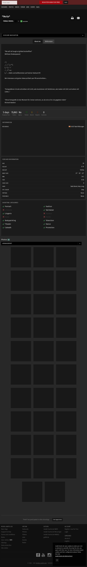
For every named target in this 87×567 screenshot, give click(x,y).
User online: (6, 540)
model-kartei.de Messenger (53, 532)
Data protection (6, 545)
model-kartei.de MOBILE (51, 534)
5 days (6, 113)
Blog (37, 7)
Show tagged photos (57, 519)
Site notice (4, 548)
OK (57, 560)
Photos (11, 7)
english (67, 541)
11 (26, 113)
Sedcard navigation (10, 35)
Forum (23, 7)
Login (65, 2)
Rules (3, 537)
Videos (17, 7)
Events (33, 7)
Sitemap (3, 543)
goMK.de (46, 537)
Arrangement (7, 243)
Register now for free (51, 2)
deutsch (67, 538)
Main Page (4, 529)
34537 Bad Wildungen (76, 126)
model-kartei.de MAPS (51, 529)
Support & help (6, 532)
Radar (24, 542)
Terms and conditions (8, 534)
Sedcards (4, 7)
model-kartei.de (41, 563)
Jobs (27, 7)
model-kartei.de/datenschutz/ (64, 556)
